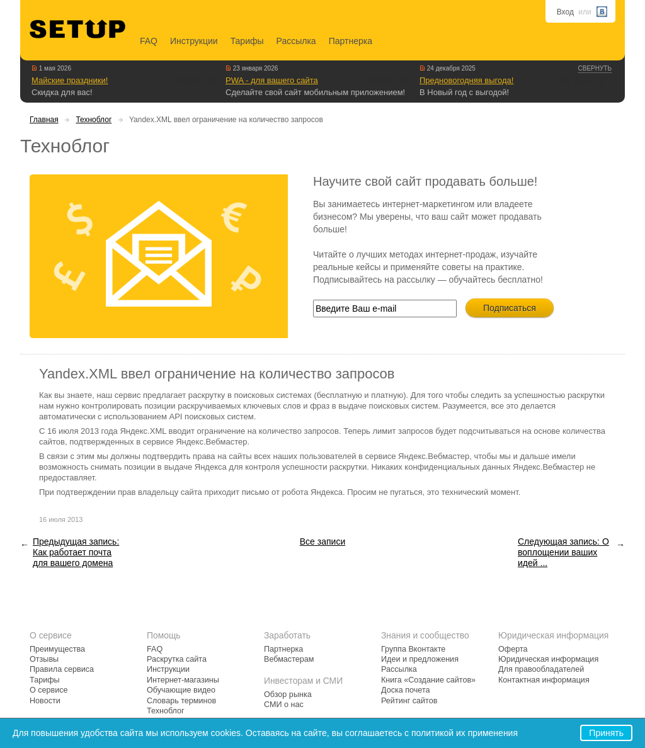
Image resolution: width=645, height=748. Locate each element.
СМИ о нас (284, 704)
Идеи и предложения (420, 659)
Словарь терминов (181, 700)
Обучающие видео (181, 690)
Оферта (513, 649)
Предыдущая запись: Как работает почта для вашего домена (76, 552)
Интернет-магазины (183, 680)
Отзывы (44, 659)
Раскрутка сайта (177, 659)
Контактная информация (544, 680)
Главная (44, 119)
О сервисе (49, 690)
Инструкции (194, 41)
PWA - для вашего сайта (271, 80)
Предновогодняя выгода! (466, 80)
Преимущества (57, 649)
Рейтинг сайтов (409, 700)
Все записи (322, 541)
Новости (45, 700)
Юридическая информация (548, 659)
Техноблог (93, 119)
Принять (606, 733)
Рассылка (296, 41)
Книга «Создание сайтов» (428, 680)
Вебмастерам (289, 659)
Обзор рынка (288, 694)
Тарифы (247, 41)
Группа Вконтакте (413, 649)
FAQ (148, 41)
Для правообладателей (541, 669)
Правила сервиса (62, 669)
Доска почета (405, 690)
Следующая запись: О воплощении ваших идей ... (563, 552)
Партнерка (350, 41)
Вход (565, 12)
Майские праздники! (69, 80)
